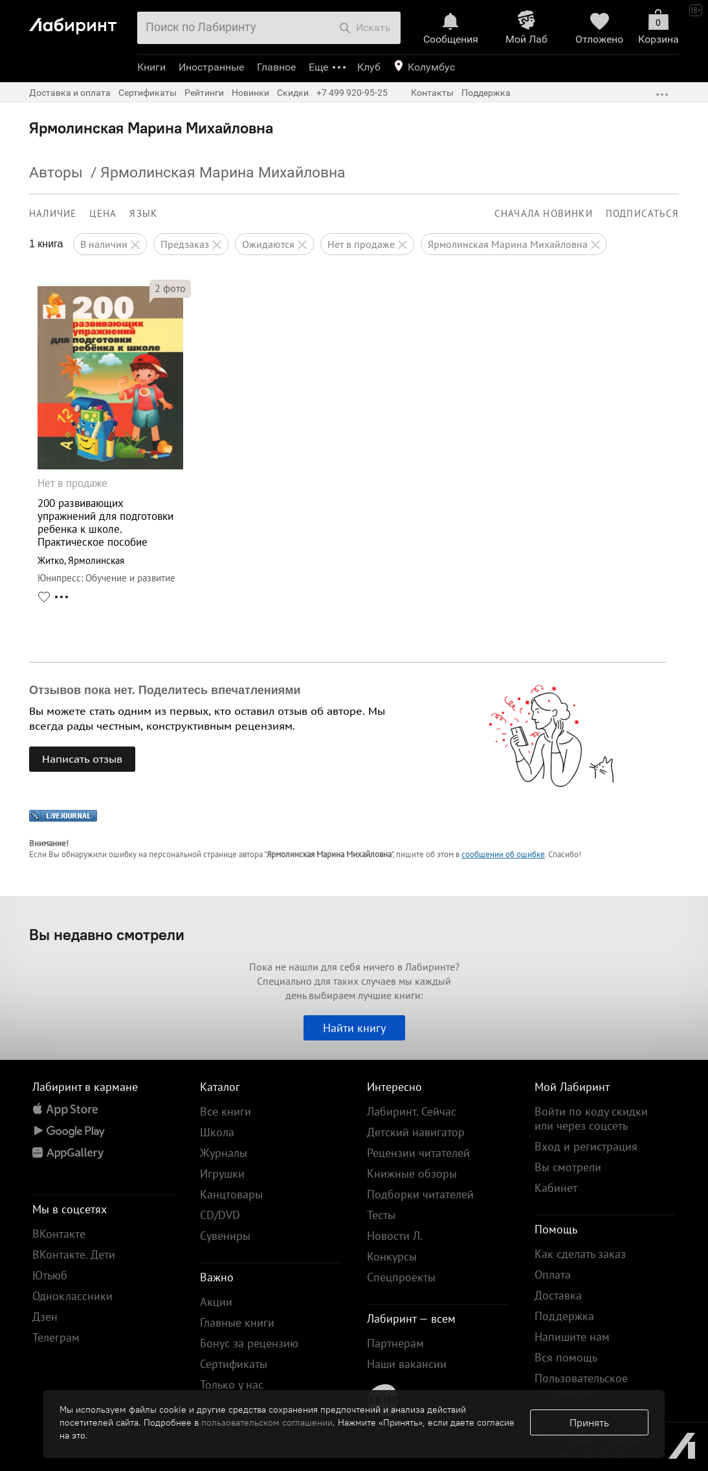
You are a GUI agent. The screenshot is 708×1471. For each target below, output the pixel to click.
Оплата (553, 1274)
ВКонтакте (58, 1233)
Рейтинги (204, 92)
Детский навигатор (416, 1132)
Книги (151, 67)
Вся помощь (566, 1357)
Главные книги (237, 1322)
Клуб (369, 67)
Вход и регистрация (586, 1146)
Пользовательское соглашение (581, 1385)
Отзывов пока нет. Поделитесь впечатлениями (165, 690)
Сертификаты (147, 92)
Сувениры (225, 1235)
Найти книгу (354, 1027)
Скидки (293, 92)
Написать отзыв (82, 758)
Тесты (381, 1214)
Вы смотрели (568, 1167)
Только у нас (231, 1384)
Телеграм (56, 1337)
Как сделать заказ (580, 1253)
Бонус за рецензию (249, 1343)
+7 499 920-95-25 (352, 92)
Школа (217, 1132)
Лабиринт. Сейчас (411, 1111)
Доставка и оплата (70, 92)
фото (170, 288)
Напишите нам (572, 1336)
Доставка (558, 1295)
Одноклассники (72, 1295)
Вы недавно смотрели (106, 934)
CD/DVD (220, 1214)
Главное (276, 67)
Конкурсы (392, 1256)
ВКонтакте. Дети (73, 1254)
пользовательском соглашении (267, 1422)
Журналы (223, 1152)
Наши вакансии (407, 1363)
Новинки (250, 92)
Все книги (225, 1111)
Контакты (432, 92)
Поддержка (486, 92)
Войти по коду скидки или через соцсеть (591, 1118)
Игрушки (222, 1173)
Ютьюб (49, 1275)
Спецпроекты (401, 1277)
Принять (589, 1422)
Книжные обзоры (412, 1173)
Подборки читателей (420, 1194)
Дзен (45, 1316)
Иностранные (211, 67)
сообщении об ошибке (503, 854)
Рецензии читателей (418, 1152)
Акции (216, 1301)
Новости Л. (395, 1235)
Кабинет (556, 1187)
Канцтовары (231, 1194)
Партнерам (395, 1343)
